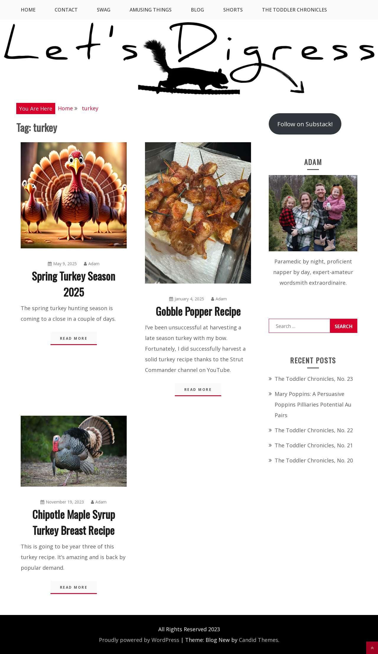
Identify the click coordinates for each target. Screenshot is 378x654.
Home (28, 10)
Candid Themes (258, 639)
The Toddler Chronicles (294, 10)
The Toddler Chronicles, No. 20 (314, 460)
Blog (197, 10)
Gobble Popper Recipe (198, 311)
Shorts (233, 10)
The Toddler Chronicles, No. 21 (314, 445)
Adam (92, 263)
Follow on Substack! (305, 124)
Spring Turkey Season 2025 (73, 284)
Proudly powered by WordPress (139, 639)
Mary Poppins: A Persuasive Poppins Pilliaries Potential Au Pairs (313, 404)
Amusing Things (151, 10)
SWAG (103, 10)
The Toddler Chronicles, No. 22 (314, 430)
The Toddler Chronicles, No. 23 (314, 378)
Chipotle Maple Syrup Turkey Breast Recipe (73, 522)
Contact (66, 10)
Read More (74, 338)
